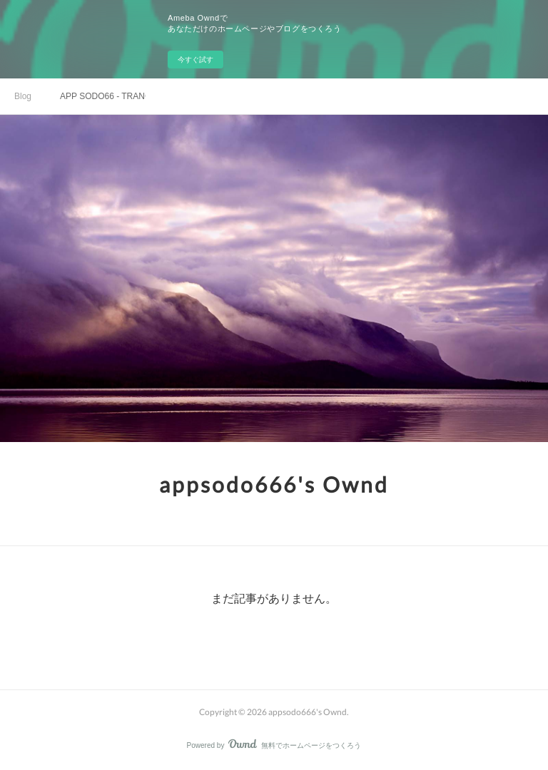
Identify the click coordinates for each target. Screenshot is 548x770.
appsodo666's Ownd (274, 484)
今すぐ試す (195, 59)
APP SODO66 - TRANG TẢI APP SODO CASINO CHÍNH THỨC (103, 96)
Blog (22, 96)
